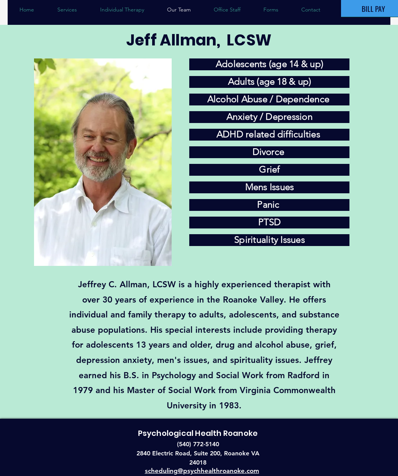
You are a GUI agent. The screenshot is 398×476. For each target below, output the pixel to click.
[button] (122, 9)
